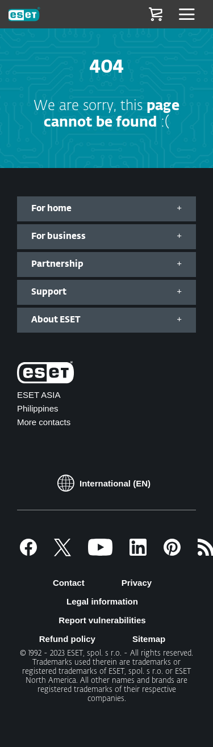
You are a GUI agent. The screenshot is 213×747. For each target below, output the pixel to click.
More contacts (43, 422)
